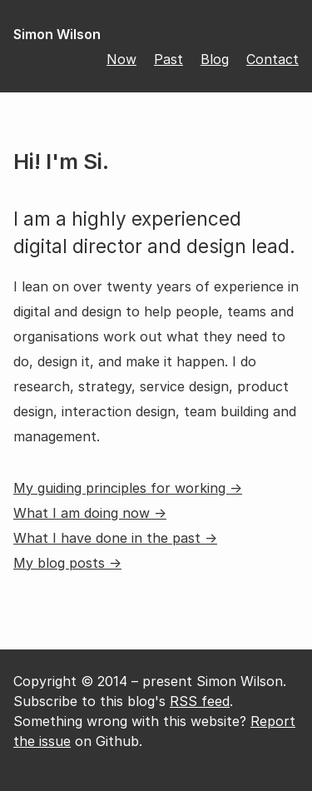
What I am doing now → (89, 513)
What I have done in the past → (115, 538)
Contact (272, 59)
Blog (215, 59)
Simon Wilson (57, 34)
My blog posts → (67, 563)
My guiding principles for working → (127, 488)
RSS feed (200, 701)
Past (168, 59)
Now (121, 59)
